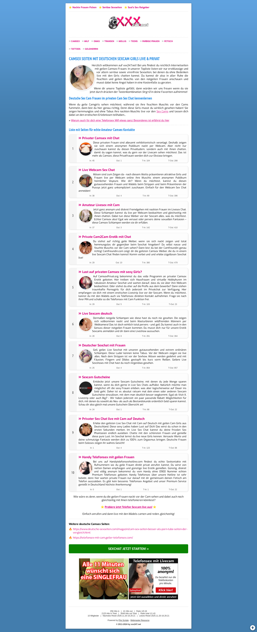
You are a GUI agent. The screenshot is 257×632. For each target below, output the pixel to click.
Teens (134, 41)
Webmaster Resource (139, 620)
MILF (86, 41)
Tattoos (75, 49)
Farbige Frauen (150, 41)
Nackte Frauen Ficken (84, 7)
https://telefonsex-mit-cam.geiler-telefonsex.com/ (103, 537)
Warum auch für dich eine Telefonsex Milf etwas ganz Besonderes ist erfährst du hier (120, 120)
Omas (97, 41)
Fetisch (168, 41)
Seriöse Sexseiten (112, 7)
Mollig (122, 41)
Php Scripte (124, 620)
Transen (109, 41)
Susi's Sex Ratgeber (138, 7)
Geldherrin (91, 49)
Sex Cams (162, 111)
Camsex (75, 41)
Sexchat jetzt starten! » (128, 549)
